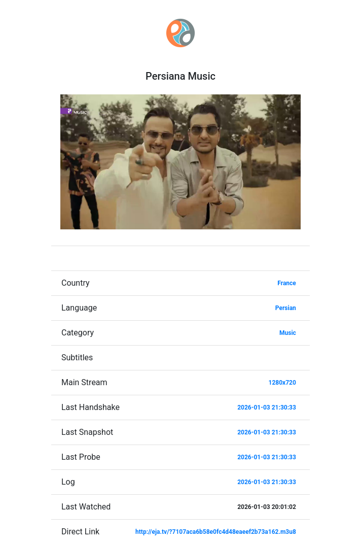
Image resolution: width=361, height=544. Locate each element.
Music (287, 332)
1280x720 (282, 382)
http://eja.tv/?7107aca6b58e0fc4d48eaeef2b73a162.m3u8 (215, 531)
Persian (285, 308)
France (286, 283)
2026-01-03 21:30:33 (266, 407)
